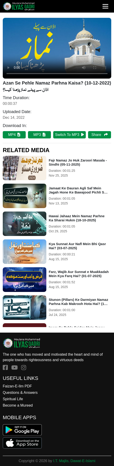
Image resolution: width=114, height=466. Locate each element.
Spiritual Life (13, 399)
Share (99, 135)
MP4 (14, 135)
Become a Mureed (18, 405)
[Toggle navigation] (105, 6)
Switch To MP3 (69, 135)
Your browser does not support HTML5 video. (57, 48)
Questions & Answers (20, 393)
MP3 (39, 135)
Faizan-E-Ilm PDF (17, 386)
